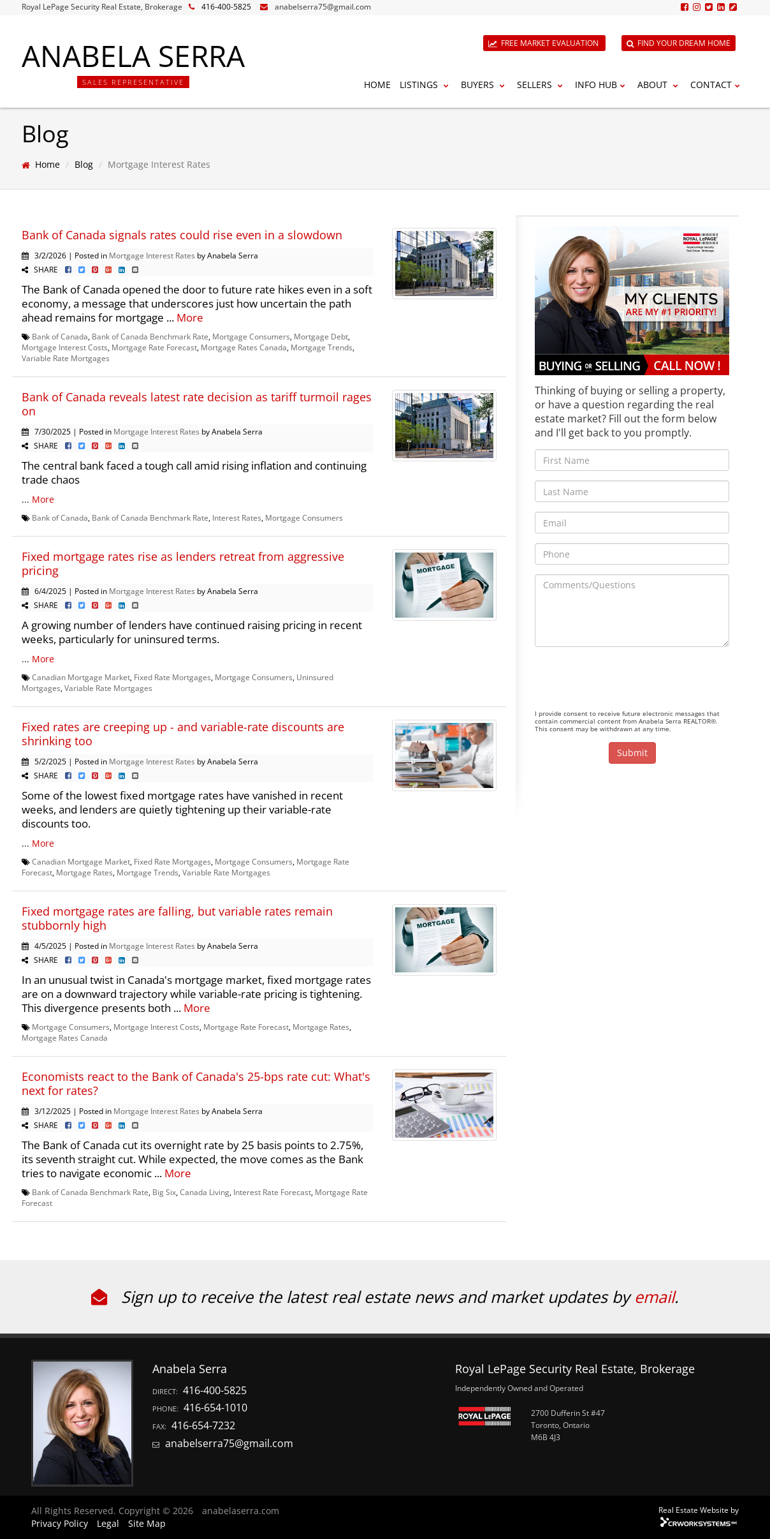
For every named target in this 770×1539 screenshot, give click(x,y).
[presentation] (632, 681)
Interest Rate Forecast (272, 1192)
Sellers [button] (541, 84)
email (654, 1296)
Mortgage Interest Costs (65, 347)
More (190, 317)
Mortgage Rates (84, 872)
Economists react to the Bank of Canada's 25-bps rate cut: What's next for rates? (196, 1083)
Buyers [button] (484, 84)
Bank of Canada (60, 336)
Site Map (147, 1523)
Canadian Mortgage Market (81, 677)
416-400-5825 (226, 6)
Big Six (164, 1192)
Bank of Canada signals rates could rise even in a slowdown (182, 234)
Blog (84, 164)
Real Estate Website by (698, 1510)
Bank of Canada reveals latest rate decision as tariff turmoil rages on (197, 404)
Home (377, 84)
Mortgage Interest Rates (152, 255)
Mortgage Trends (321, 347)
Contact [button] (716, 84)
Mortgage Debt (321, 336)
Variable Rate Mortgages (66, 358)
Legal (108, 1523)
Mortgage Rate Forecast (154, 347)
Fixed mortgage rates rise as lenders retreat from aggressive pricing (183, 563)
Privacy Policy (59, 1523)
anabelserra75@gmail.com (323, 6)
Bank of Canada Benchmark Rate (150, 336)
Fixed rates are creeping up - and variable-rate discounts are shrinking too (183, 733)
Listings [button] (426, 84)
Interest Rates (236, 517)
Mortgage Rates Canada (244, 347)
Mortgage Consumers (251, 336)
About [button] (659, 84)
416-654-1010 (215, 1408)
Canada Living (204, 1192)
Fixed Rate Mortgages (172, 677)
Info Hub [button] (601, 84)
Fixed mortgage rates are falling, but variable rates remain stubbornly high (177, 918)
